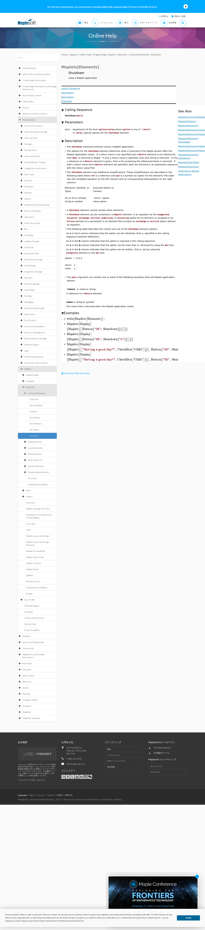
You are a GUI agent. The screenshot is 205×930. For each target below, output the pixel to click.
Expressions (29, 314)
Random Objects (31, 344)
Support (73, 54)
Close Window (36, 405)
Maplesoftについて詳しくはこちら (31, 780)
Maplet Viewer (32, 569)
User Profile (29, 599)
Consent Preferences (92, 799)
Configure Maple (29, 700)
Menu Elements (35, 454)
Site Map (117, 799)
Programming (28, 119)
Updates (29, 575)
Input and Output (32, 156)
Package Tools (30, 150)
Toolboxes (26, 706)
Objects (27, 198)
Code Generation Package (35, 132)
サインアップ (156, 766)
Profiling (27, 296)
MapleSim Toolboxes (31, 718)
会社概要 (22, 742)
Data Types (29, 174)
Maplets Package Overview (38, 508)
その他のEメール (161, 753)
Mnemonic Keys (33, 581)
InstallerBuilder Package (35, 162)
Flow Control (30, 320)
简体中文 (69, 795)
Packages (28, 144)
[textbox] (86, 318)
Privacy (79, 799)
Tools (28, 490)
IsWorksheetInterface (34, 618)
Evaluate (33, 411)
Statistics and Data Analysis (34, 113)
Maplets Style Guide (35, 557)
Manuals (26, 694)
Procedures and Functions (36, 363)
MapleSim (26, 712)
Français (41, 795)
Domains (28, 180)
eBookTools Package (33, 259)
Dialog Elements (35, 442)
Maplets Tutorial (33, 563)
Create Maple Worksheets (34, 80)
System (25, 687)
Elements (30, 387)
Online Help (85, 54)
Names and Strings (32, 211)
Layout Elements (35, 448)
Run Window (35, 423)
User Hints (31, 524)
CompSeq (28, 612)
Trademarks (107, 799)
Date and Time (30, 138)
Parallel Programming (33, 356)
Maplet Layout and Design (37, 536)
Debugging (28, 302)
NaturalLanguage (31, 284)
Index (28, 530)
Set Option (34, 429)
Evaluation (29, 186)
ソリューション (114, 755)
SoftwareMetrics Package (35, 338)
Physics (25, 107)
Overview (34, 399)
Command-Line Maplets (36, 587)
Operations (29, 217)
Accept (188, 918)
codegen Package (31, 241)
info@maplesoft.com (76, 764)
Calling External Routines (35, 168)
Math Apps (27, 663)
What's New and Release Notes (36, 74)
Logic (26, 350)
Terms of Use (69, 799)
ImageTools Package (33, 271)
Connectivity (28, 648)
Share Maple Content (31, 95)
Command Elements (37, 393)
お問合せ (164, 16)
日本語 (59, 795)
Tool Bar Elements (36, 466)
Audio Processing (32, 223)
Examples (30, 381)
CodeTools (29, 247)
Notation (28, 277)
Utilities (29, 496)
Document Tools (31, 253)
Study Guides (28, 675)
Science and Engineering (33, 642)
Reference (26, 681)
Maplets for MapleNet (35, 551)
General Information (33, 126)
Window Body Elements (38, 472)
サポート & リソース (116, 761)
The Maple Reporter (162, 747)
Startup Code (30, 624)
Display (29, 593)
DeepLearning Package (34, 308)
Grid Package (30, 265)
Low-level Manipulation (34, 326)
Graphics (26, 636)
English (32, 795)
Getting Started (29, 68)
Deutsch (50, 795)
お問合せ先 (67, 742)
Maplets (27, 369)
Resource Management (34, 332)
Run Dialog (34, 417)
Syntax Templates (32, 630)
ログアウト (155, 772)
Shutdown (34, 435)
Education (26, 669)
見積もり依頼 (180, 16)
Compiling (28, 235)
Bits (26, 229)
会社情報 (111, 767)
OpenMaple (29, 290)
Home (64, 54)
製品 (109, 749)
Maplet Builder (32, 375)
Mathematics (28, 101)
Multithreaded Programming (36, 205)
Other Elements (35, 460)
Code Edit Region (31, 605)
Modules (28, 192)
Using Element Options (38, 484)
